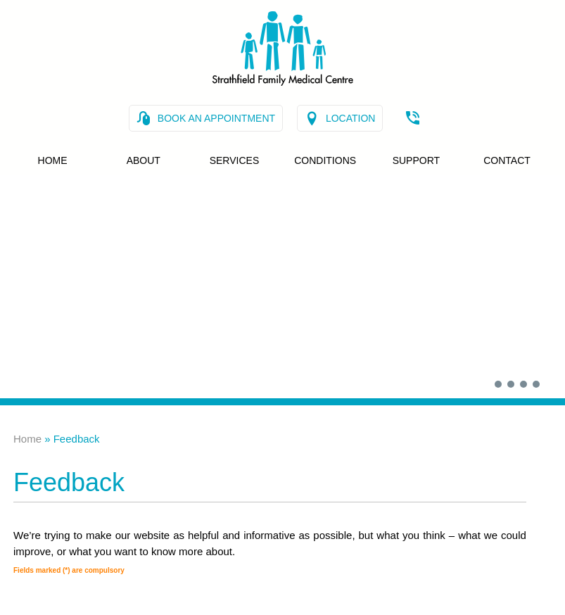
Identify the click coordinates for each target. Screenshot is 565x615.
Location (351, 118)
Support (416, 160)
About (143, 160)
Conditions (325, 160)
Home (53, 160)
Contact (507, 160)
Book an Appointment (216, 118)
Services (235, 160)
